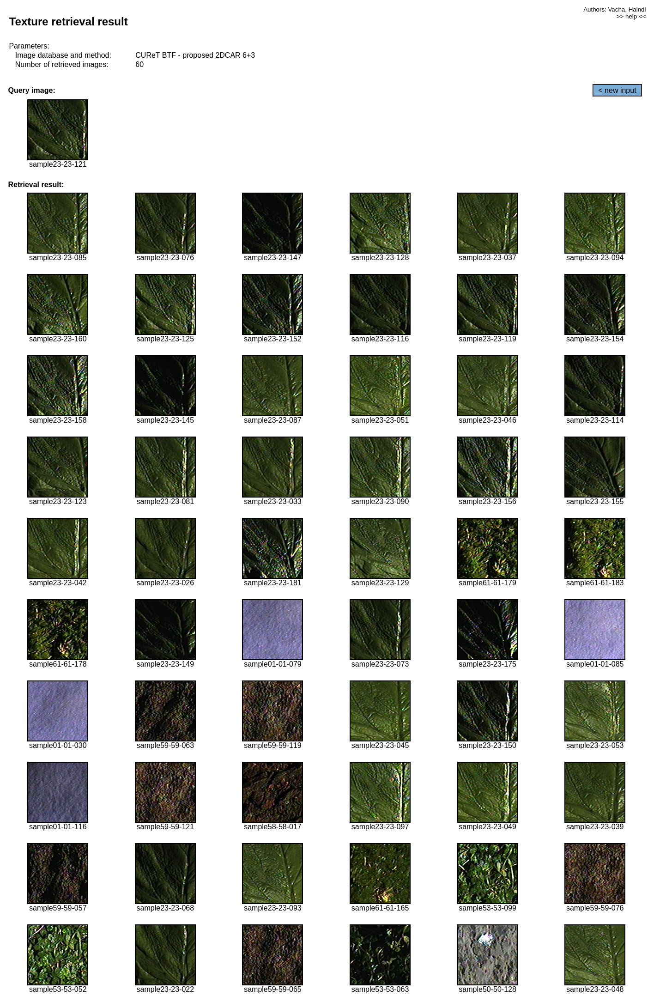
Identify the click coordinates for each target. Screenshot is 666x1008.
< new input (617, 90)
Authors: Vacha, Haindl (614, 9)
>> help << (631, 16)
